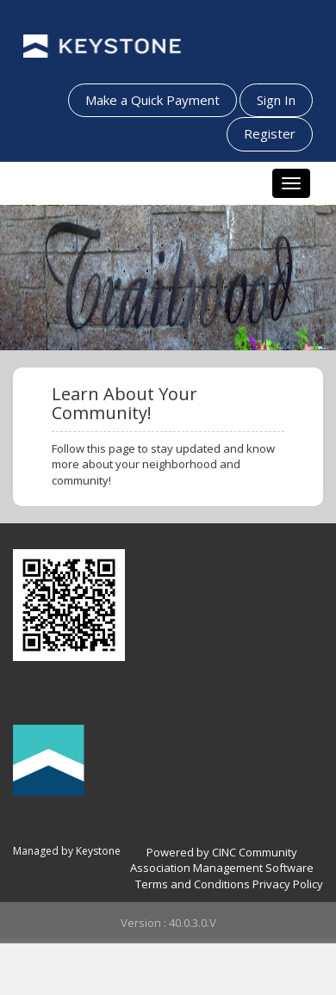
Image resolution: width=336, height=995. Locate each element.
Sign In (276, 99)
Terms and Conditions (192, 884)
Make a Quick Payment (152, 99)
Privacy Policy (287, 884)
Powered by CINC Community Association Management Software (222, 860)
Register (270, 133)
